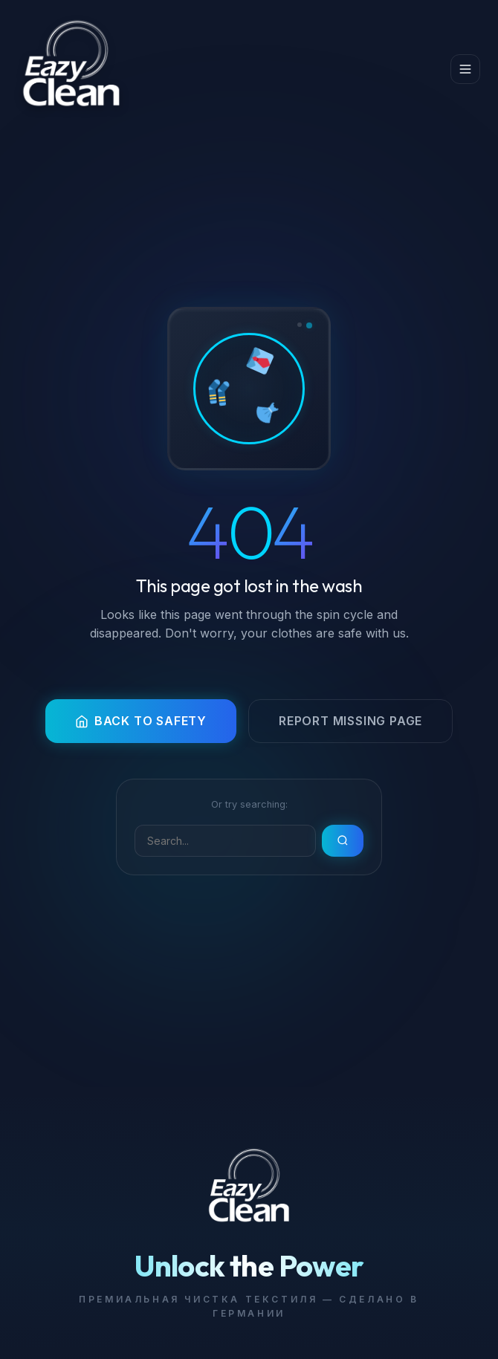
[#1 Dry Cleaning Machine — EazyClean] (71, 69)
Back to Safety (141, 720)
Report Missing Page (350, 720)
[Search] (225, 841)
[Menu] (465, 69)
